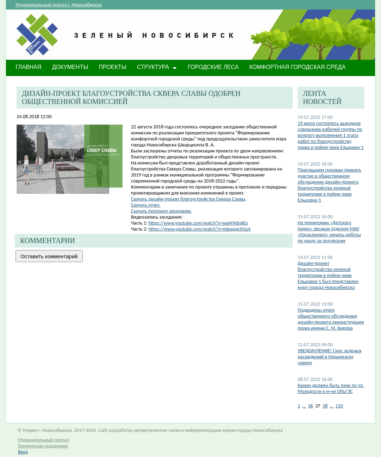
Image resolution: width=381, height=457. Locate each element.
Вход (23, 452)
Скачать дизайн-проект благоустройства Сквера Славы (188, 199)
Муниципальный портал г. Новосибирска (59, 5)
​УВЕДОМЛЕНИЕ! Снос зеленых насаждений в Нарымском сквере (330, 357)
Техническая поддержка (43, 446)
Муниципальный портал (43, 440)
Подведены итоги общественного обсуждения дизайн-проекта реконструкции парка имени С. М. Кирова (331, 319)
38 (325, 406)
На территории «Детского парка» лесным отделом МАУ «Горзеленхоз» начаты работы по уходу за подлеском (329, 232)
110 (339, 406)
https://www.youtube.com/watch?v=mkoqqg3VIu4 (200, 229)
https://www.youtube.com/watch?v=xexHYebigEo (198, 223)
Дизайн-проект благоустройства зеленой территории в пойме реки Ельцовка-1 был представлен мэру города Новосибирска (328, 275)
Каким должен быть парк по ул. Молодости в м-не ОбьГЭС (331, 388)
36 (310, 406)
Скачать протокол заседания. (161, 211)
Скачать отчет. (145, 205)
